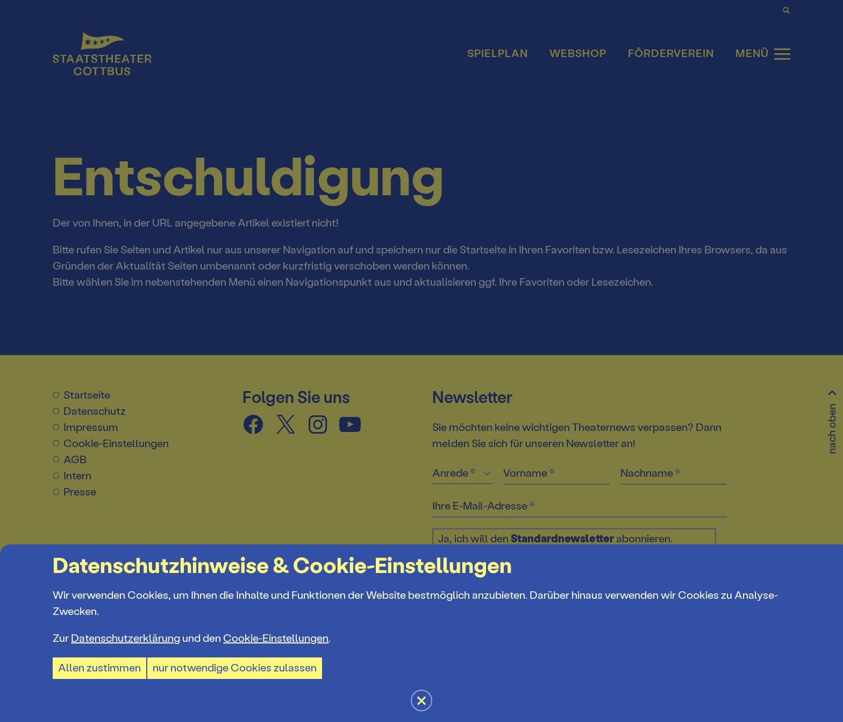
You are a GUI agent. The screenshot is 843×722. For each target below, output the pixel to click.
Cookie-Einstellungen (275, 638)
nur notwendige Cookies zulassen (235, 668)
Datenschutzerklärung (125, 638)
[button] (421, 361)
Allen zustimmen (99, 668)
